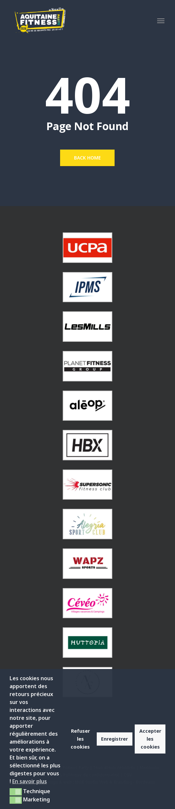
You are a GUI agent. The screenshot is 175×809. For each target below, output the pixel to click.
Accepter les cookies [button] (150, 739)
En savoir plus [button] (29, 781)
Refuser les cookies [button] (80, 739)
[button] (160, 20)
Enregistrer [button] (114, 739)
